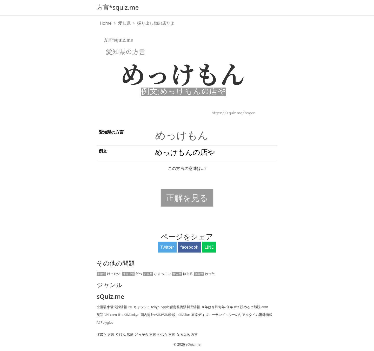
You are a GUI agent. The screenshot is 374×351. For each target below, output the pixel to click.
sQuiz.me (110, 296)
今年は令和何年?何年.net (220, 306)
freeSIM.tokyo (128, 314)
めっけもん (181, 135)
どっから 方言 (145, 334)
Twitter (167, 247)
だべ (132, 273)
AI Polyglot (105, 322)
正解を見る (187, 197)
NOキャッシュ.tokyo (143, 306)
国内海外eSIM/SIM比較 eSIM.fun (165, 314)
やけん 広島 (124, 334)
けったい (109, 273)
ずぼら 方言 (105, 334)
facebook (189, 247)
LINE (208, 247)
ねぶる (182, 273)
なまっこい (157, 273)
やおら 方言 (166, 334)
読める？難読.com (254, 306)
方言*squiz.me (118, 7)
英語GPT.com (107, 314)
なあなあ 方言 (186, 334)
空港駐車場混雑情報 (112, 306)
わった (204, 273)
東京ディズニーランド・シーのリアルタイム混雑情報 (231, 314)
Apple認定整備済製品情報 (180, 306)
